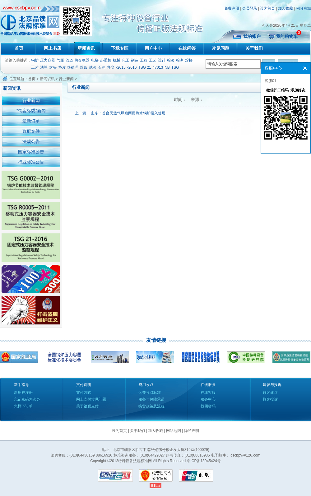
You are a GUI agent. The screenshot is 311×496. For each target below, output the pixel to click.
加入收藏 (285, 8)
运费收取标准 (149, 392)
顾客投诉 (270, 399)
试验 (92, 67)
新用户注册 (23, 392)
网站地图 (173, 431)
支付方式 (83, 392)
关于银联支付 (87, 406)
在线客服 (208, 392)
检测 (179, 60)
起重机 (105, 60)
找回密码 (208, 406)
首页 (19, 48)
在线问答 (187, 48)
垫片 (62, 67)
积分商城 (303, 8)
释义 (110, 67)
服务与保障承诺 (151, 399)
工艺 (152, 60)
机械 (116, 60)
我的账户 (252, 36)
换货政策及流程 (151, 406)
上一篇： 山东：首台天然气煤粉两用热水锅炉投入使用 (120, 113)
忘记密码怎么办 (27, 399)
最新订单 (31, 120)
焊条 (83, 67)
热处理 (72, 67)
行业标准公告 (31, 161)
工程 (143, 60)
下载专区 (119, 48)
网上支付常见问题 (91, 399)
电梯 (95, 60)
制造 (134, 60)
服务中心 (208, 399)
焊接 (189, 60)
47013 (158, 67)
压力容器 (47, 60)
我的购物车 (287, 36)
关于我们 (254, 48)
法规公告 (31, 141)
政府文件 (31, 131)
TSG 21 (144, 67)
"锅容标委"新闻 (31, 110)
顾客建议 (270, 392)
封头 (53, 67)
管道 (69, 60)
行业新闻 (66, 79)
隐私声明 (191, 431)
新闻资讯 (86, 48)
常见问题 (220, 48)
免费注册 (231, 8)
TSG (175, 67)
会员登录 (249, 8)
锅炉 (35, 60)
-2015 (121, 67)
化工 (125, 60)
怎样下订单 (23, 406)
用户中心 (153, 48)
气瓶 (60, 60)
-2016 (132, 67)
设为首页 (267, 8)
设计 (161, 60)
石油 (101, 67)
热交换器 (82, 60)
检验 (170, 60)
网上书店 (52, 48)
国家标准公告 (31, 151)
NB (167, 67)
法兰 (44, 67)
